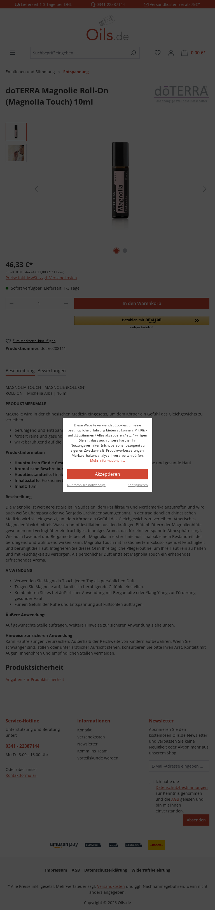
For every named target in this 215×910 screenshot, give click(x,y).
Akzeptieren (107, 474)
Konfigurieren (138, 485)
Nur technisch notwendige (86, 485)
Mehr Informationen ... (107, 460)
